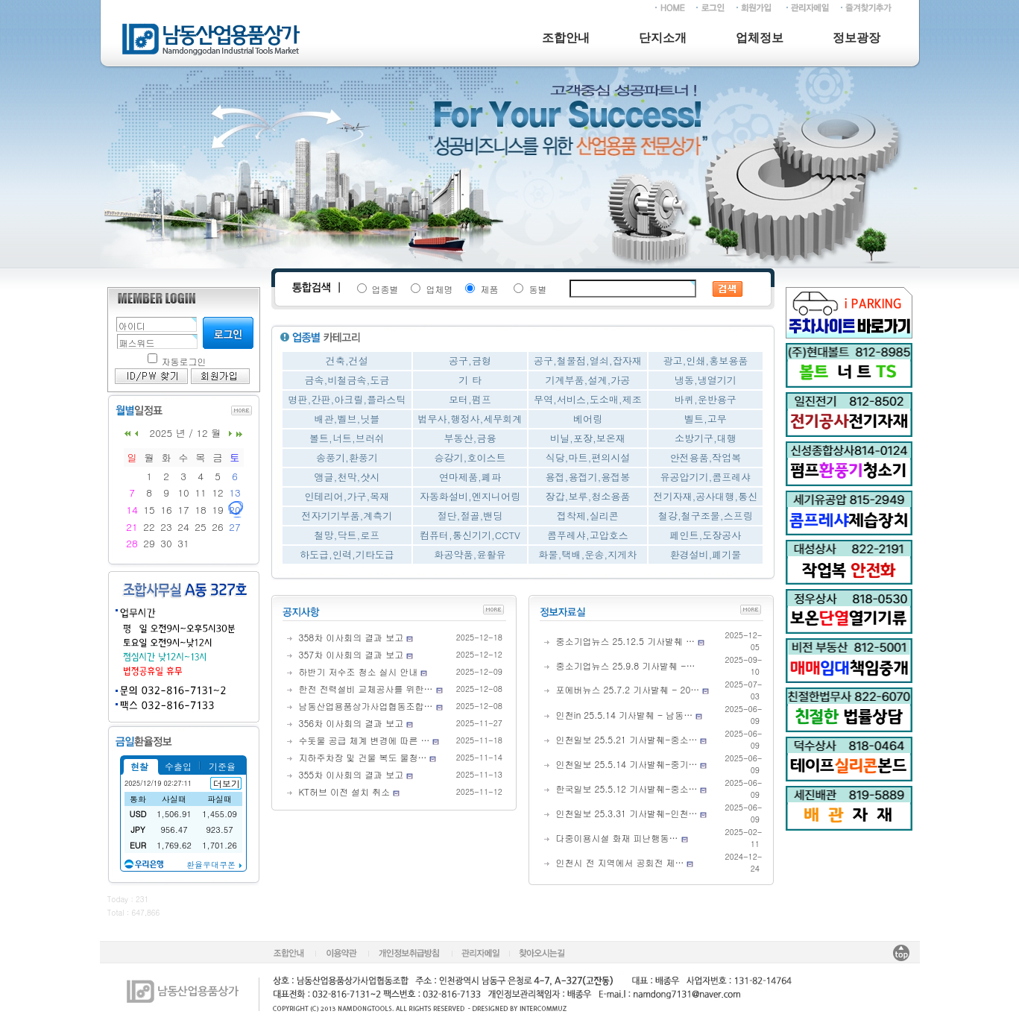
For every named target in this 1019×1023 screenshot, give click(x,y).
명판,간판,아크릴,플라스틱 (347, 399)
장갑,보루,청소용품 (588, 496)
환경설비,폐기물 (705, 554)
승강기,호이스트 (470, 457)
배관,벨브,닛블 (347, 419)
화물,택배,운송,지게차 (588, 554)
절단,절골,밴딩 (470, 516)
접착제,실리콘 (588, 516)
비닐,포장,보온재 (587, 438)
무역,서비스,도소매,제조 (588, 399)
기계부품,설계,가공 (588, 380)
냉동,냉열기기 (705, 380)
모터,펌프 (470, 399)
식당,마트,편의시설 (588, 457)
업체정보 (759, 37)
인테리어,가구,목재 (347, 496)
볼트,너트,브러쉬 (347, 438)
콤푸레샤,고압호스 (587, 535)
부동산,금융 (470, 438)
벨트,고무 (705, 419)
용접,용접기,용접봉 (588, 477)
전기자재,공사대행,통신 (705, 496)
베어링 (587, 419)
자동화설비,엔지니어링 (470, 496)
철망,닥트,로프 (347, 535)
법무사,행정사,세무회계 (470, 419)
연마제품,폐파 (470, 477)
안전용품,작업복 (705, 457)
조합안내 (566, 37)
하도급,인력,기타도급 (347, 554)
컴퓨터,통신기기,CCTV (470, 535)
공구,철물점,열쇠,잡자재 (588, 360)
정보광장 (856, 37)
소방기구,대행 (705, 438)
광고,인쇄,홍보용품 (705, 360)
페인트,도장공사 (705, 535)
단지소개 (663, 37)
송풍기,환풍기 (347, 457)
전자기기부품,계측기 (346, 516)
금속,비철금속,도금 (347, 380)
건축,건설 (347, 360)
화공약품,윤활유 (470, 554)
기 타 (469, 380)
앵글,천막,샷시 (347, 477)
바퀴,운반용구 (705, 399)
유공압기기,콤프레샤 (705, 477)
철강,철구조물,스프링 (705, 516)
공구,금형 (470, 360)
